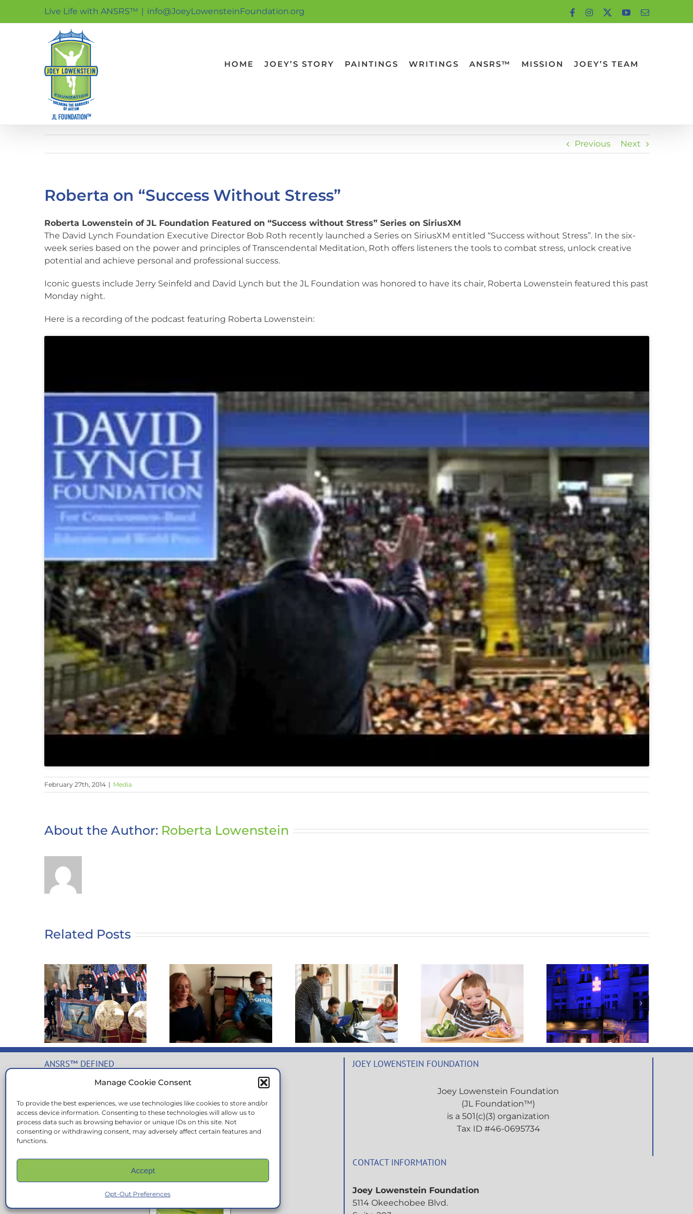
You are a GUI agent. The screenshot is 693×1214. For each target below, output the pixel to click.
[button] (264, 1082)
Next (631, 144)
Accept (143, 1170)
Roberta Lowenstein (225, 830)
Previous (593, 144)
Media (122, 784)
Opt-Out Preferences (138, 1194)
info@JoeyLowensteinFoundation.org (226, 11)
